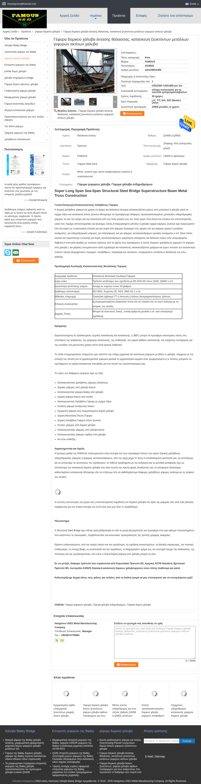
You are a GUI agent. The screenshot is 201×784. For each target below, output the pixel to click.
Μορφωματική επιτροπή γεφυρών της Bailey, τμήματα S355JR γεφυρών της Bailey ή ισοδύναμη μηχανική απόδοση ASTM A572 (72, 744)
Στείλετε (187, 741)
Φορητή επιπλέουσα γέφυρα (19, 110)
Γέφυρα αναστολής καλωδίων (20, 103)
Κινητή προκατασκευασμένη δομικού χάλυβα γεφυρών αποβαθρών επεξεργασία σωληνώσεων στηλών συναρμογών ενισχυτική (154, 716)
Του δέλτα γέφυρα (14, 126)
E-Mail (149, 756)
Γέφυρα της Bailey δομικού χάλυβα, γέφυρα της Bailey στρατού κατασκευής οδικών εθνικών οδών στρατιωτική (25, 756)
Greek (194, 4)
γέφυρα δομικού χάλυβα (47, 31)
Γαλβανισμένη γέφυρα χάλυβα (20, 90)
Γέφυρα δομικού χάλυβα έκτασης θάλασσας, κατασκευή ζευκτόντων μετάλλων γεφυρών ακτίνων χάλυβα (86, 114)
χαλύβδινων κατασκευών (17, 139)
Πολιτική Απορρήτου (22, 781)
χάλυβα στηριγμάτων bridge (19, 77)
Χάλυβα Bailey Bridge (16, 45)
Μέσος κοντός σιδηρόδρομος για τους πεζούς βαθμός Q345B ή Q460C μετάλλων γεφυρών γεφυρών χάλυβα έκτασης (124, 714)
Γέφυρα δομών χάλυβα (139, 604)
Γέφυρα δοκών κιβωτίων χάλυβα (21, 84)
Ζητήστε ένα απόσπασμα (175, 15)
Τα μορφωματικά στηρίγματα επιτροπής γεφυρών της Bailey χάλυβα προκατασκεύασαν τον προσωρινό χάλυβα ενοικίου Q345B (25, 768)
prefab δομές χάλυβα (15, 71)
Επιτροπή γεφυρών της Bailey (20, 64)
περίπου (96, 15)
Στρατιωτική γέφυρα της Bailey (20, 52)
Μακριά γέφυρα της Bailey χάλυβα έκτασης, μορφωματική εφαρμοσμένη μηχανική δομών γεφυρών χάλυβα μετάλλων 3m (24, 744)
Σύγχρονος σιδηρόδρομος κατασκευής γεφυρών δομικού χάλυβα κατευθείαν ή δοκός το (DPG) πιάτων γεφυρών (183, 714)
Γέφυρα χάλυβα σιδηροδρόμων (109, 604)
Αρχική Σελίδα (69, 15)
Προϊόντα (118, 15)
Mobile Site (151, 761)
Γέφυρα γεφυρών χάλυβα (78, 604)
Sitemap (160, 756)
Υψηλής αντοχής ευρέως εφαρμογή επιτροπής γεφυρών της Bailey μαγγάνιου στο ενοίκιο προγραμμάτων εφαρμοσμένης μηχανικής (72, 771)
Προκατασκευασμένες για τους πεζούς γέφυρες (24, 118)
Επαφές (141, 15)
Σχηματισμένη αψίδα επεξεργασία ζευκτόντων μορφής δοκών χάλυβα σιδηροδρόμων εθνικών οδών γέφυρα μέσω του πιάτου (65, 716)
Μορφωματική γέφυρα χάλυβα (20, 97)
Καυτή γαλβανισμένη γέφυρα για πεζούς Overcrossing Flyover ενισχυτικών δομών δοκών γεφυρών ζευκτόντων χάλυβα (120, 744)
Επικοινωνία (134, 113)
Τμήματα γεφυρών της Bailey (20, 132)
